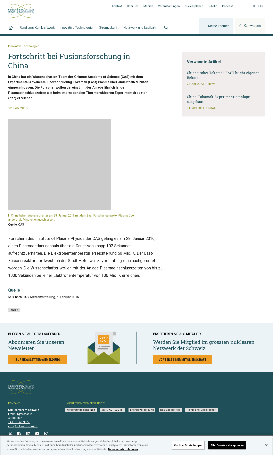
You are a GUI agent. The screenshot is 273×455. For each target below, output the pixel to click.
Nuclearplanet (194, 6)
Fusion (14, 309)
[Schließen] (266, 446)
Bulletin (212, 6)
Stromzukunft (108, 30)
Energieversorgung (142, 409)
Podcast (227, 6)
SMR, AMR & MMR (113, 409)
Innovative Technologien (77, 30)
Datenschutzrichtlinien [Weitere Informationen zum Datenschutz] (123, 450)
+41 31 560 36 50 (19, 422)
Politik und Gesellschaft (201, 409)
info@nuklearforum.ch (23, 426)
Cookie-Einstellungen (188, 446)
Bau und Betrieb (170, 409)
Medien (148, 6)
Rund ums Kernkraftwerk (37, 30)
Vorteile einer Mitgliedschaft (183, 359)
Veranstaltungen (169, 6)
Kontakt (117, 6)
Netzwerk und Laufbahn (140, 30)
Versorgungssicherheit (80, 409)
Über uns (133, 6)
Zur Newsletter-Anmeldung (37, 359)
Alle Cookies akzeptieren (227, 446)
